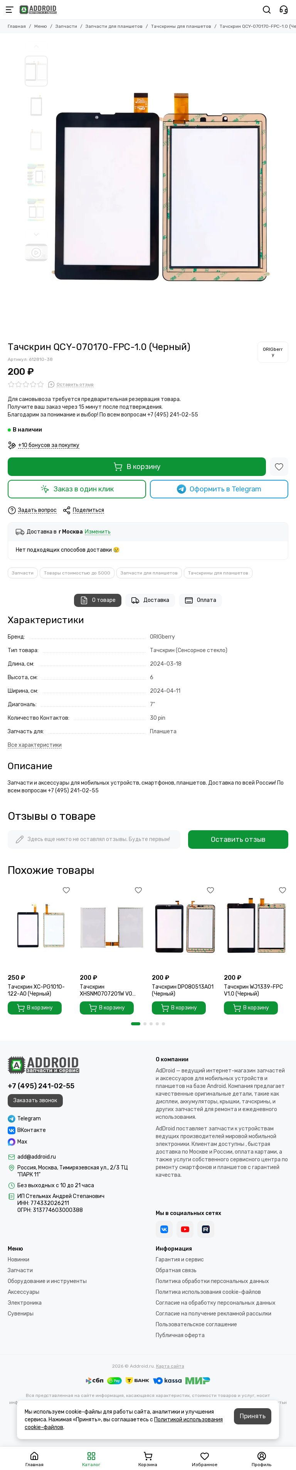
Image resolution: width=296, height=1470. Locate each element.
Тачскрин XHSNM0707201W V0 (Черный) (106, 991)
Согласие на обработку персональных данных (216, 1303)
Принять (253, 1416)
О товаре (98, 600)
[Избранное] (279, 466)
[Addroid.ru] (38, 9)
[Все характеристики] (35, 745)
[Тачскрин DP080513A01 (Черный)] (184, 927)
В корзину (137, 466)
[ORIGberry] (273, 352)
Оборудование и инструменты (47, 1281)
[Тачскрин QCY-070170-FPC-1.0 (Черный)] (161, 187)
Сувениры (21, 1313)
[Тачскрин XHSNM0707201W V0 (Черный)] (112, 927)
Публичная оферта (180, 1335)
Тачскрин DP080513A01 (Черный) (183, 990)
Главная (17, 26)
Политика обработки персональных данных (212, 1281)
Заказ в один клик (77, 489)
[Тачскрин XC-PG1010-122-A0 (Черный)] (40, 927)
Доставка (150, 600)
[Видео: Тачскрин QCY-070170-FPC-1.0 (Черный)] (36, 252)
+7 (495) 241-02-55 (41, 1086)
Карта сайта (170, 1366)
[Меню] (9, 9)
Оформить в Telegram (219, 489)
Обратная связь (176, 1270)
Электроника (25, 1303)
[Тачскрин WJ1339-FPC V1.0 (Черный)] (256, 927)
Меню (40, 26)
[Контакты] (283, 9)
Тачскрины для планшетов (181, 26)
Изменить (98, 532)
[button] (36, 46)
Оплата (200, 600)
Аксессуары (23, 1292)
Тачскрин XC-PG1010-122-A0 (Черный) (36, 990)
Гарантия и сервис (180, 1259)
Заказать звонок (35, 1100)
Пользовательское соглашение (196, 1324)
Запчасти (66, 26)
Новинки (18, 1259)
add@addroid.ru (36, 1157)
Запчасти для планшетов (114, 26)
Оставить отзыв (238, 839)
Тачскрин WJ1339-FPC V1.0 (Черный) (253, 990)
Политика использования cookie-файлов (208, 1292)
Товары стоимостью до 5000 (77, 573)
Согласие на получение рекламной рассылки (213, 1313)
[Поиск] (266, 9)
